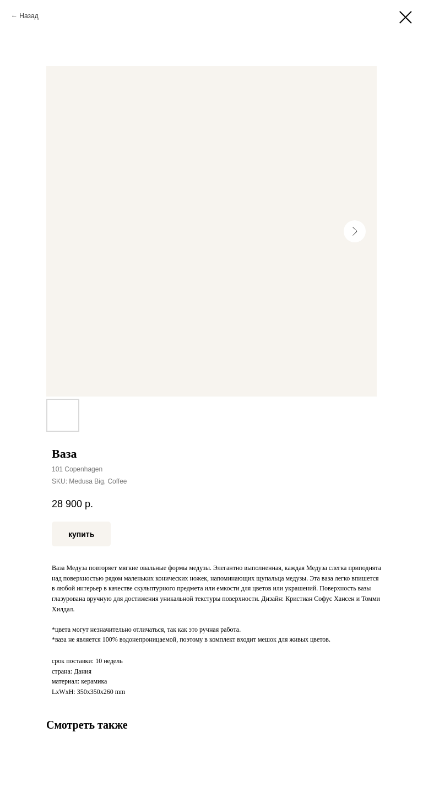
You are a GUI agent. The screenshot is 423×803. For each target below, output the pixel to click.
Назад (28, 16)
